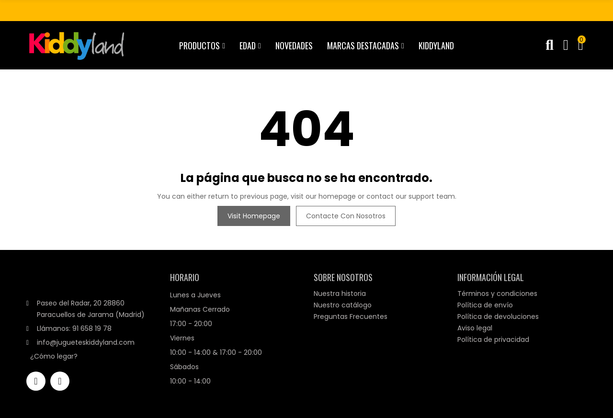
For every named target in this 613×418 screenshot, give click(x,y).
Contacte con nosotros (346, 216)
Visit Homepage (253, 216)
